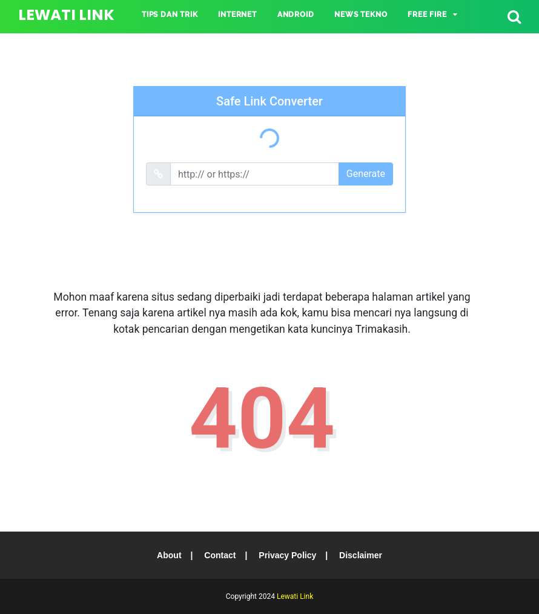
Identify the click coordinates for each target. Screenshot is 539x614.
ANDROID (295, 14)
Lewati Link (66, 14)
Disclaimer (360, 555)
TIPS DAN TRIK (169, 14)
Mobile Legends (176, 43)
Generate (365, 173)
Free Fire (427, 14)
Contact (220, 555)
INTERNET (237, 14)
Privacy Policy (287, 555)
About (169, 555)
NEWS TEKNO (360, 14)
